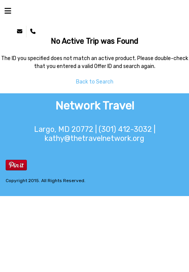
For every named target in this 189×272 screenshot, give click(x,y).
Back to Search (94, 82)
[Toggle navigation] (8, 13)
